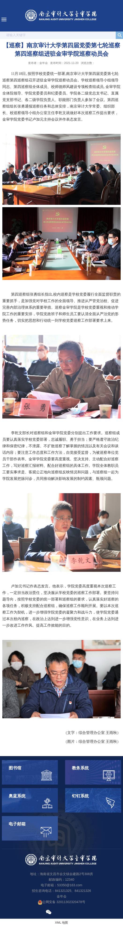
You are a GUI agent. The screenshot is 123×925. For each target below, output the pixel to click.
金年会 (62, 896)
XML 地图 (61, 922)
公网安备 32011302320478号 (61, 902)
